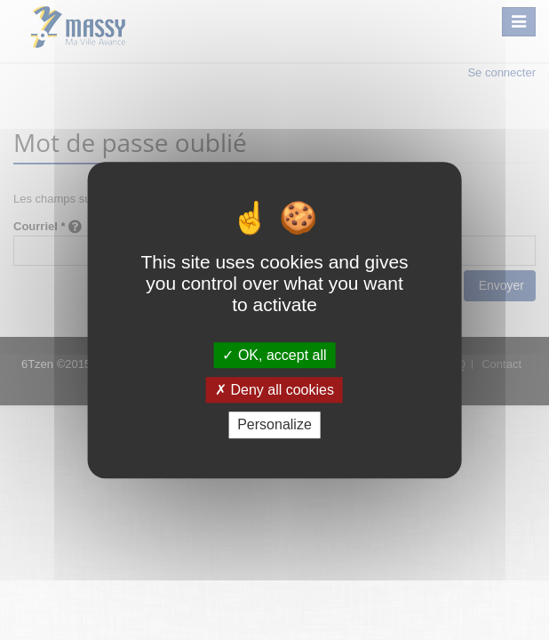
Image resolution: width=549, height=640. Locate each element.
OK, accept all (274, 355)
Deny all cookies (274, 389)
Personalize (274, 425)
